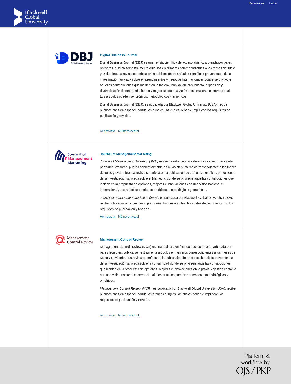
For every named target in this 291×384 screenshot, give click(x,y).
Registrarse (256, 3)
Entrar (273, 3)
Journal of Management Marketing (126, 154)
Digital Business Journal (118, 55)
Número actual (128, 131)
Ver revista (107, 131)
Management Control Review (121, 239)
